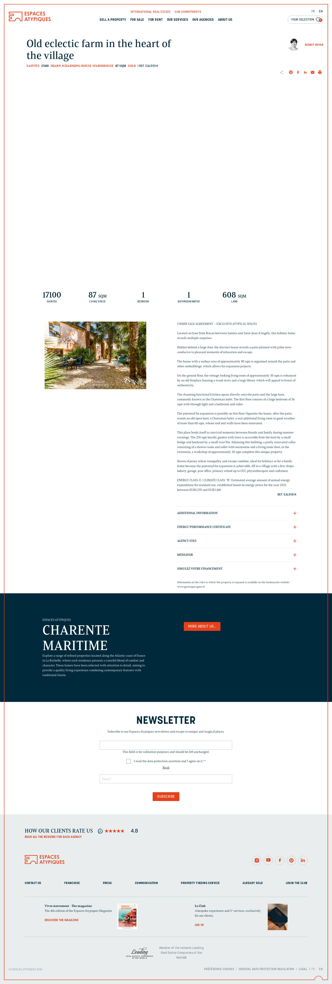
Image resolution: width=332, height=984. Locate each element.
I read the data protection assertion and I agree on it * (170, 761)
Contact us (33, 883)
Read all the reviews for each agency (53, 837)
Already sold (253, 883)
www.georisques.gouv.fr (191, 586)
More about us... (202, 626)
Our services (177, 20)
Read (166, 767)
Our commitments (188, 12)
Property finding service (200, 883)
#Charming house (77, 66)
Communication (146, 883)
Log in (199, 925)
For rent (155, 20)
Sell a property (113, 20)
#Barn (55, 66)
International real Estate (151, 12)
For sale (137, 20)
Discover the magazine (62, 920)
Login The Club (296, 883)
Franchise (72, 883)
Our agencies (203, 20)
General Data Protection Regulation (266, 969)
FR (313, 11)
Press (107, 883)
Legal (303, 969)
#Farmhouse (103, 66)
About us (225, 20)
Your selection (306, 20)
